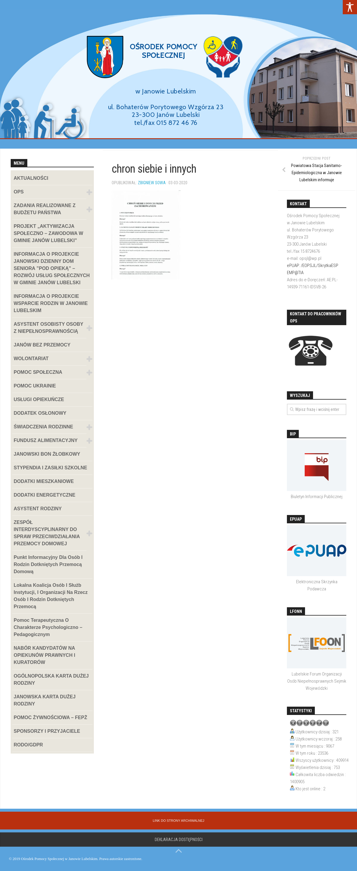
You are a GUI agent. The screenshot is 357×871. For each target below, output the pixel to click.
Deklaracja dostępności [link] (179, 839)
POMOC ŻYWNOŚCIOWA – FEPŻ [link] (50, 717)
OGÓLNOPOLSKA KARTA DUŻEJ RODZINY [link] (51, 679)
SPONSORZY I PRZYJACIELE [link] (47, 731)
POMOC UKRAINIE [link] (35, 385)
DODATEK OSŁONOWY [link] (40, 413)
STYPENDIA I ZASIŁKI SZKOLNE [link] (50, 467)
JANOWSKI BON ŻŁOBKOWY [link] (47, 454)
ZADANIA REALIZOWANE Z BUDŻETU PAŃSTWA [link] (44, 209)
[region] (178, 74)
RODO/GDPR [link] (28, 744)
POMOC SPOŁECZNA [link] (38, 372)
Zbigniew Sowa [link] (152, 182)
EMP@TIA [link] (295, 272)
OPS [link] (19, 191)
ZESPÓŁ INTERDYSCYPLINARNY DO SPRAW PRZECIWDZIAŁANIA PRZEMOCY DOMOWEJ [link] (47, 533)
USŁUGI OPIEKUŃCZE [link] (39, 399)
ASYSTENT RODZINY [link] (38, 508)
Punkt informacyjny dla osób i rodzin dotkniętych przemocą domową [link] (48, 564)
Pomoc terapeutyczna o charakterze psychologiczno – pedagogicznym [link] (48, 627)
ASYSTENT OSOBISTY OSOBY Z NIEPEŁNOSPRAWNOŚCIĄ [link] (48, 328)
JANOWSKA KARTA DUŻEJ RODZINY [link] (44, 700)
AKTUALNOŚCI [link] (31, 178)
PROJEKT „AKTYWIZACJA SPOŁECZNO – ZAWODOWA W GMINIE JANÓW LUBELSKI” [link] (48, 233)
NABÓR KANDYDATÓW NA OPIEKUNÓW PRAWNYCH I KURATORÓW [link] (44, 655)
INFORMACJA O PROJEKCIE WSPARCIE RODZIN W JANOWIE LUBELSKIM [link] (51, 303)
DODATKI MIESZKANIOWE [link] (44, 481)
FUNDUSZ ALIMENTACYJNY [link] (46, 440)
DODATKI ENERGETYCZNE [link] (44, 495)
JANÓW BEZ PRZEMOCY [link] (42, 344)
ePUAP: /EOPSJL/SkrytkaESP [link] (312, 265)
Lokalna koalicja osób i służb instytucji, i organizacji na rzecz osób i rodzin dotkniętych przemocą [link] (51, 596)
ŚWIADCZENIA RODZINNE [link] (43, 426)
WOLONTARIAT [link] (31, 358)
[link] (350, 7)
